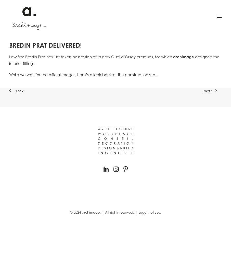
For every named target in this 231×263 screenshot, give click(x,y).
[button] (219, 17)
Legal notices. (149, 212)
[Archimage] (28, 17)
